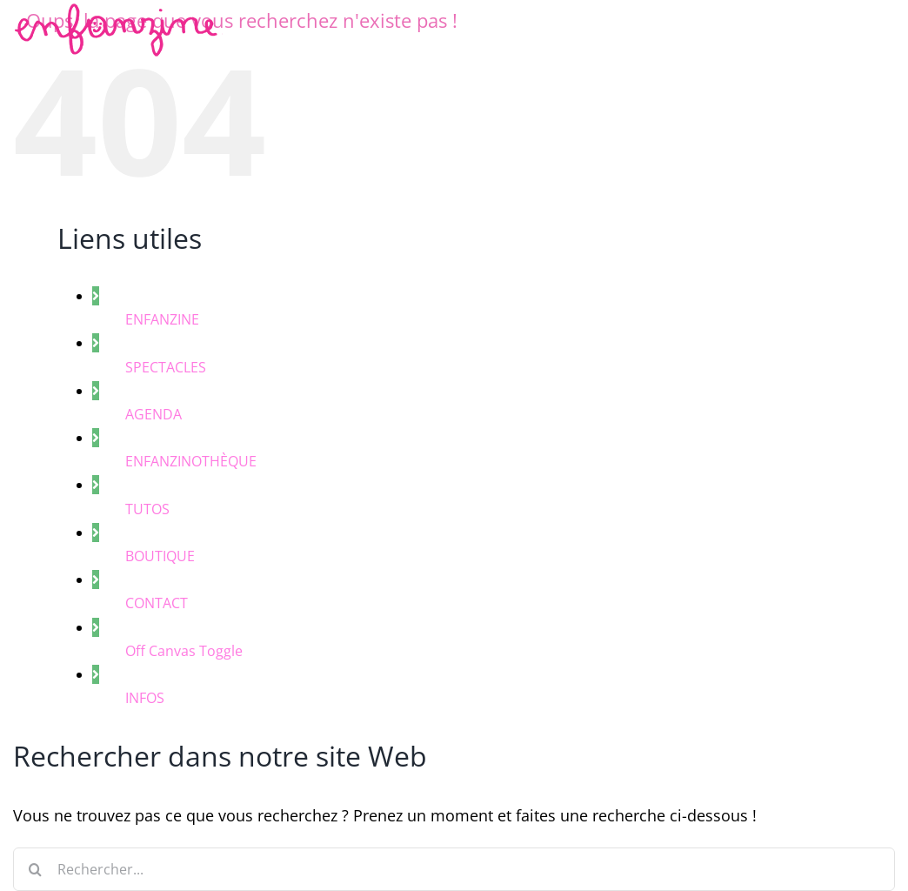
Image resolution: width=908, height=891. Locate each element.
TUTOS (147, 509)
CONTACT (156, 603)
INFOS (144, 697)
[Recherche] (35, 869)
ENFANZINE (162, 319)
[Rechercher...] (454, 869)
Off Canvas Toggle (184, 650)
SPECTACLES (165, 367)
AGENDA (153, 414)
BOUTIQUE (160, 556)
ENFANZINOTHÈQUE (191, 461)
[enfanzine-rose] (119, 13)
